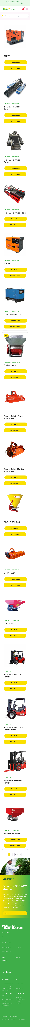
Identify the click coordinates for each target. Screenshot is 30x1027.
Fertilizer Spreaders (12, 519)
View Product (15, 68)
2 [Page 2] (11, 854)
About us (4, 957)
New (6, 335)
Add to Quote (16, 62)
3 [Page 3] (13, 854)
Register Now (22, 2)
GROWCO (18, 947)
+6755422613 (19, 1003)
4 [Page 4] (15, 854)
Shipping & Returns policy (8, 1019)
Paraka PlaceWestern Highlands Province (20, 999)
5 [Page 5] (17, 854)
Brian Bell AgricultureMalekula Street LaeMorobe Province (20, 984)
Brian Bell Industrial (12, 53)
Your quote (23, 8)
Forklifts (7, 671)
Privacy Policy (22, 1019)
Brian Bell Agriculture (12, 466)
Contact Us (17, 957)
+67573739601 (6, 932)
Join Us (15, 913)
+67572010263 (5, 1005)
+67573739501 (19, 988)
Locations (4, 960)
